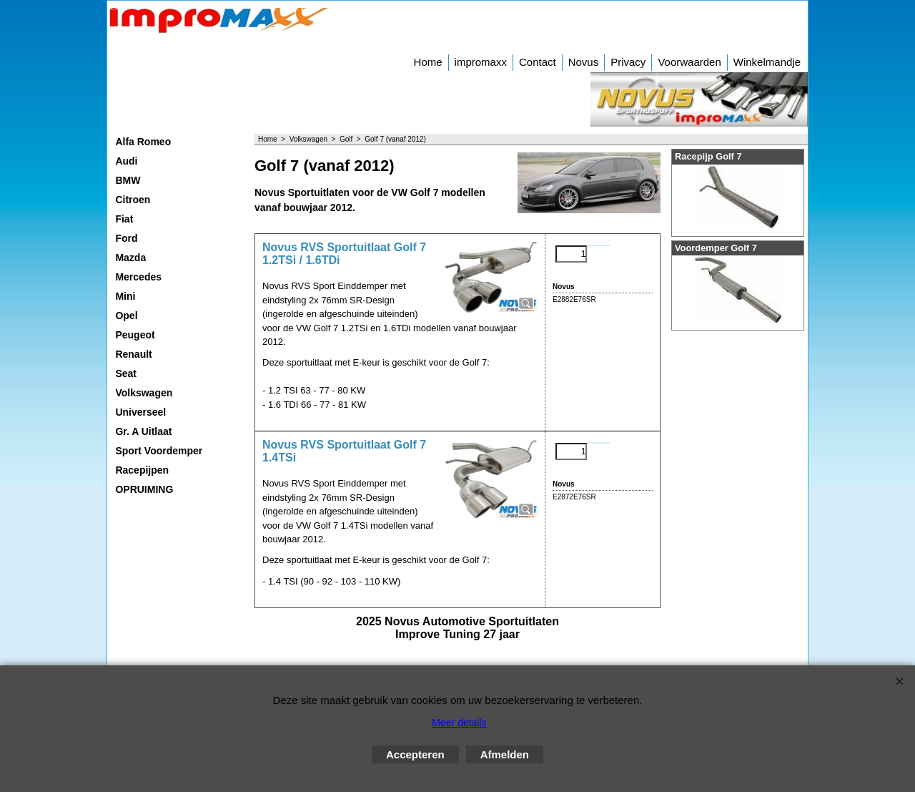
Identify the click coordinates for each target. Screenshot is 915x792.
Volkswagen (143, 393)
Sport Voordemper (158, 450)
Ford (126, 238)
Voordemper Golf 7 (716, 248)
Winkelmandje (767, 62)
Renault (133, 354)
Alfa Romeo (143, 141)
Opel (126, 315)
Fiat (124, 219)
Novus (583, 62)
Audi (126, 161)
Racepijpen (142, 470)
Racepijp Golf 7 (708, 156)
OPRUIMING (144, 489)
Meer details (459, 722)
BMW (127, 180)
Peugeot (134, 335)
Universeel (140, 412)
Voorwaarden (689, 62)
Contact (537, 62)
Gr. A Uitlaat (143, 431)
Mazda (130, 257)
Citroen (132, 199)
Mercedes (138, 277)
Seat (126, 373)
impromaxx (481, 62)
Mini (125, 296)
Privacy (628, 62)
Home (428, 62)
